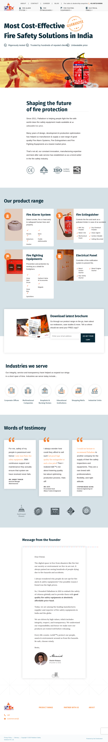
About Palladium (95, 713)
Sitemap (16, 737)
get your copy (87, 338)
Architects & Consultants (73, 717)
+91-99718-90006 (96, 3)
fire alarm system (25, 9)
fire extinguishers (46, 9)
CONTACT (34, 3)
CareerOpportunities (96, 717)
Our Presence (69, 720)
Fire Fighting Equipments (48, 720)
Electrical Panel (44, 724)
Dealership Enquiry (71, 713)
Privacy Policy (8, 737)
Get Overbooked (97, 738)
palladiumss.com (19, 719)
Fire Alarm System (45, 713)
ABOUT (23, 3)
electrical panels (91, 9)
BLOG (56, 3)
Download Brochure (96, 720)
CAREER (46, 3)
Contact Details (94, 724)
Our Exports (68, 724)
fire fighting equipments (67, 9)
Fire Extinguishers (45, 717)
